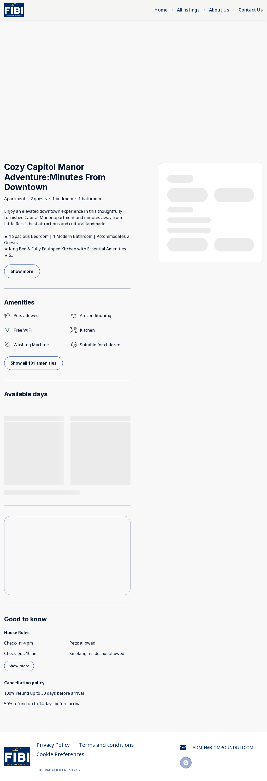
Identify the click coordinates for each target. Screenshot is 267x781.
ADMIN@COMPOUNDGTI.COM (216, 747)
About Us (219, 10)
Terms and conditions (106, 745)
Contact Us (251, 10)
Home (161, 10)
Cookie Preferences (60, 754)
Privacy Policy (53, 745)
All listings (188, 10)
